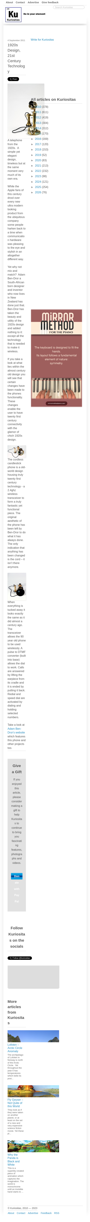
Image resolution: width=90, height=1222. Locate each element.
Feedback (46, 1213)
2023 (38, 176)
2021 (38, 165)
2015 (38, 133)
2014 (38, 128)
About (9, 2)
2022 (38, 170)
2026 (38, 192)
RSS (56, 1213)
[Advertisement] (56, 68)
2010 (38, 106)
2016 (38, 138)
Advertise (33, 2)
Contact (20, 2)
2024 (38, 181)
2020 (38, 160)
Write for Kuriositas (42, 39)
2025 (38, 187)
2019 (38, 155)
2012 (38, 117)
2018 (38, 149)
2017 (38, 144)
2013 (38, 122)
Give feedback (50, 2)
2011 (38, 112)
